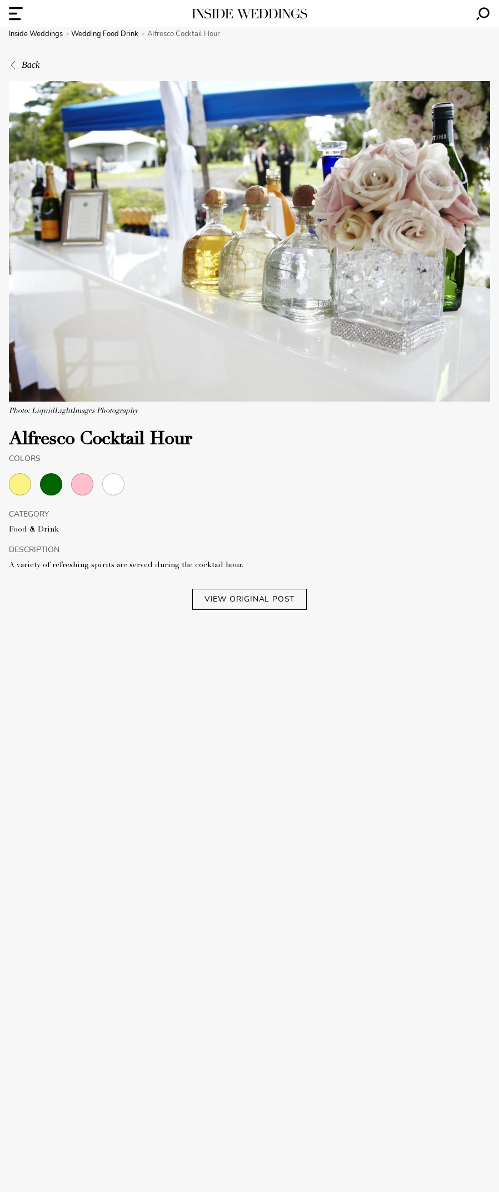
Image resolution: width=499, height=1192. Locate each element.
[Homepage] (249, 13)
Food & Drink (34, 530)
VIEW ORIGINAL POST (249, 599)
